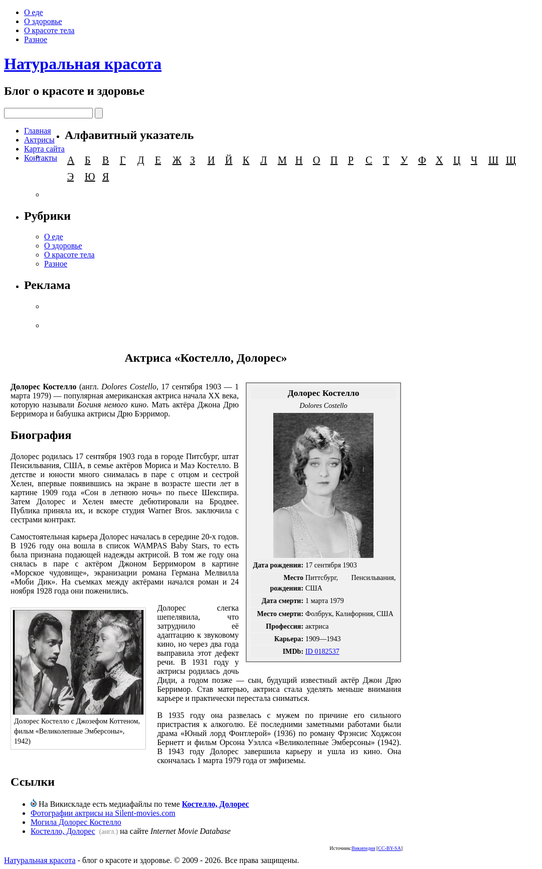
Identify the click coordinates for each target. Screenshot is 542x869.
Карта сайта (44, 148)
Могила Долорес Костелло (76, 822)
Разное (35, 39)
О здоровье (43, 21)
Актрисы (39, 139)
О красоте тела (49, 30)
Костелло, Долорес (215, 804)
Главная (37, 130)
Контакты (40, 158)
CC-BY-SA (389, 848)
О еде (33, 12)
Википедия (363, 848)
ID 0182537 (322, 651)
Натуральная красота (82, 64)
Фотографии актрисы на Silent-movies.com (103, 813)
